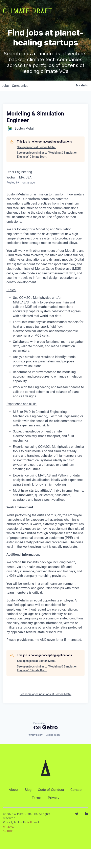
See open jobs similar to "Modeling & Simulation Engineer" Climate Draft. (47, 154)
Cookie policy (53, 735)
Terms (36, 798)
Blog (28, 790)
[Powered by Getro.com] (45, 725)
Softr (29, 822)
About (13, 790)
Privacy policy (34, 735)
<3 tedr (8, 830)
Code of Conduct (51, 790)
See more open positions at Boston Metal (45, 694)
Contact (76, 790)
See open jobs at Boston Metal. (36, 147)
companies (20, 86)
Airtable (8, 826)
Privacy (53, 798)
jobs (5, 86)
